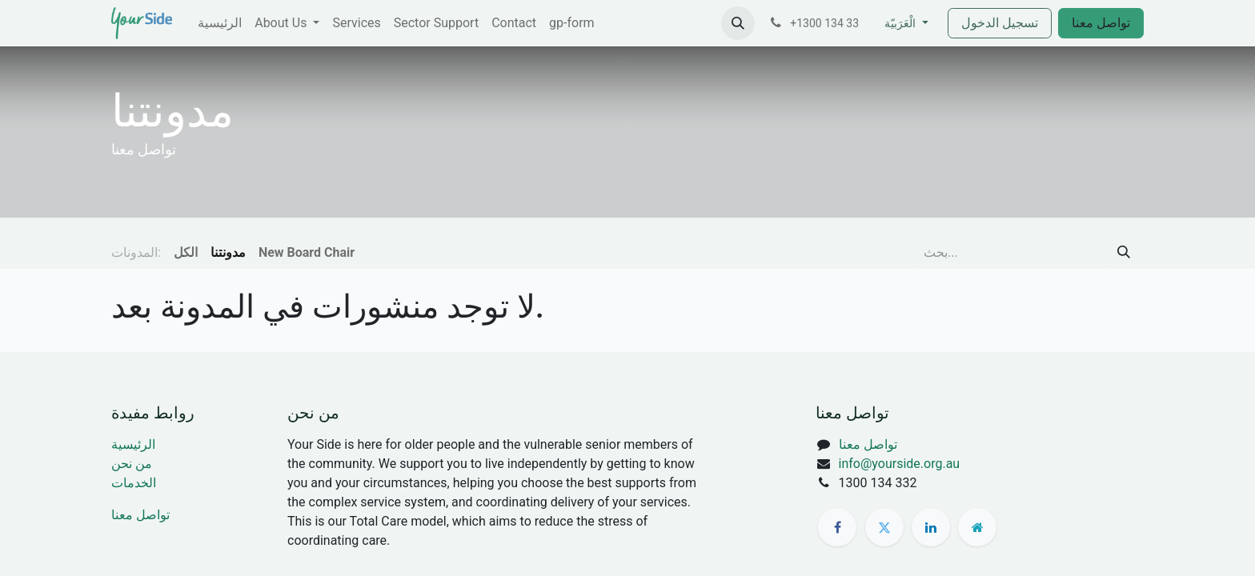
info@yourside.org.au (899, 463)
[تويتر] (884, 527)
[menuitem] (219, 23)
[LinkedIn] (931, 527)
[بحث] (1124, 253)
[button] (738, 23)
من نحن (131, 463)
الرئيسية (133, 444)
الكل (186, 252)
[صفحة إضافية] (977, 527)
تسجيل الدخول (999, 22)
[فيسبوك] (837, 527)
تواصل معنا (1101, 22)
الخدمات (133, 482)
